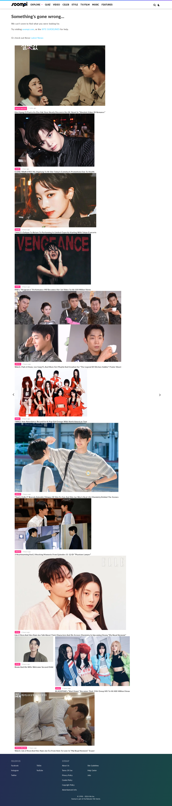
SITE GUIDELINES (51, 29)
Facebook (15, 766)
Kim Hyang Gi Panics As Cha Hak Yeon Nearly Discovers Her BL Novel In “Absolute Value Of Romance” (60, 112)
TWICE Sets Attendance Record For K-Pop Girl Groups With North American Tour (51, 421)
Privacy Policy (67, 775)
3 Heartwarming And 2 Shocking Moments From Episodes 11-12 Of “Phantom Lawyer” (53, 554)
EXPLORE (35, 4)
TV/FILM (84, 4)
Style (75, 4)
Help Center (92, 770)
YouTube (40, 770)
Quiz (47, 4)
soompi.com (28, 29)
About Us (65, 766)
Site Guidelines (93, 766)
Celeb (66, 4)
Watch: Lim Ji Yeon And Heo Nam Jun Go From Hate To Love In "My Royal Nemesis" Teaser (55, 751)
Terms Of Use (67, 770)
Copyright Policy (68, 785)
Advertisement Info (69, 790)
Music (95, 4)
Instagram (15, 770)
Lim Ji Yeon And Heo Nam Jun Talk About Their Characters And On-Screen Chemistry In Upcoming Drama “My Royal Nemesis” (70, 635)
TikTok (39, 766)
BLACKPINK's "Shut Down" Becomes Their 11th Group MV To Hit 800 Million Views (92, 691)
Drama (18, 364)
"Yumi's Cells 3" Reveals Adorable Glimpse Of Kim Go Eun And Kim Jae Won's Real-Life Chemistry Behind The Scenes (66, 497)
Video (56, 4)
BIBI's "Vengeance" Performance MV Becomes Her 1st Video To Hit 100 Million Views (53, 289)
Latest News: (37, 37)
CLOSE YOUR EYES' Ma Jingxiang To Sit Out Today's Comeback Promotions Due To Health (54, 171)
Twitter (13, 775)
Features (107, 4)
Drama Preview (21, 108)
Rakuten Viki (90, 799)
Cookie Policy (67, 780)
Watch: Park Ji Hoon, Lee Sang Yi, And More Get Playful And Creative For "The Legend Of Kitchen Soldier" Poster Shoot (68, 367)
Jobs (89, 775)
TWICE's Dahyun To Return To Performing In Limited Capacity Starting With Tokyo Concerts (55, 232)
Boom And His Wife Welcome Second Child (34, 667)
